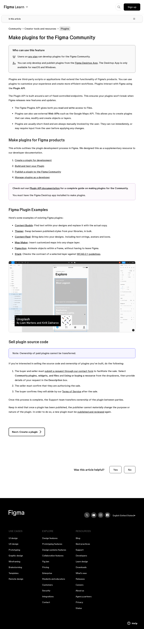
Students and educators (53, 579)
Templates (14, 573)
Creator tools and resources (40, 28)
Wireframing (14, 561)
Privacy (79, 602)
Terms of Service (71, 391)
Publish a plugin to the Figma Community (38, 171)
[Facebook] (107, 515)
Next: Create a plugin (25, 431)
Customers (47, 585)
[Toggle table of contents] (72, 18)
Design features (50, 538)
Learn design (82, 561)
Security (46, 590)
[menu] (124, 516)
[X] (87, 515)
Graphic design (16, 555)
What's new (81, 573)
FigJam (45, 561)
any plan (33, 56)
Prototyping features (52, 544)
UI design (13, 538)
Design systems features (54, 550)
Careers (79, 585)
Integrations (48, 596)
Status (79, 608)
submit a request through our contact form (69, 371)
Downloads (81, 567)
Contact (46, 602)
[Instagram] (100, 515)
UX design (13, 544)
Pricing (45, 567)
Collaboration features (52, 555)
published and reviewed (90, 411)
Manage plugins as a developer (32, 177)
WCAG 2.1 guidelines (88, 254)
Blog (78, 538)
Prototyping (14, 550)
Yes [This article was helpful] (115, 469)
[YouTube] (94, 515)
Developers (81, 555)
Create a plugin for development (33, 160)
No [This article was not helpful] (130, 469)
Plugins (65, 28)
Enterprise (47, 573)
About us (80, 590)
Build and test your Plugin (29, 166)
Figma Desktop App (86, 62)
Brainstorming (15, 567)
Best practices (83, 544)
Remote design (16, 579)
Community (15, 28)
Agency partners (84, 596)
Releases (80, 579)
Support (79, 550)
